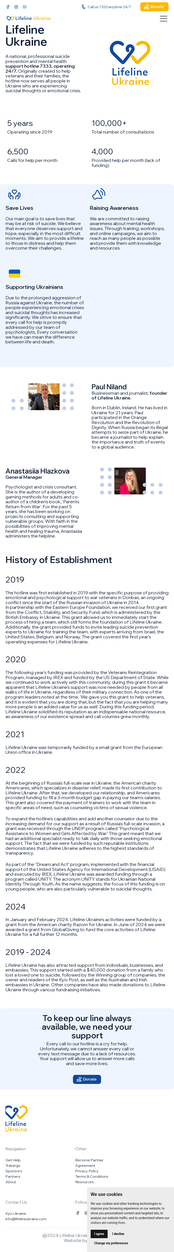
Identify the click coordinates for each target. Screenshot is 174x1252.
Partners (12, 1176)
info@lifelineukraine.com (26, 1219)
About (10, 1182)
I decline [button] (118, 1234)
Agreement (85, 1165)
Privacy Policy (87, 1171)
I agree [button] (99, 1234)
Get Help (13, 1160)
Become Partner (89, 1160)
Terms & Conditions (91, 1176)
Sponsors (13, 1171)
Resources (84, 1182)
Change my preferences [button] (111, 1243)
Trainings (12, 1165)
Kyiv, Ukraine (15, 1213)
